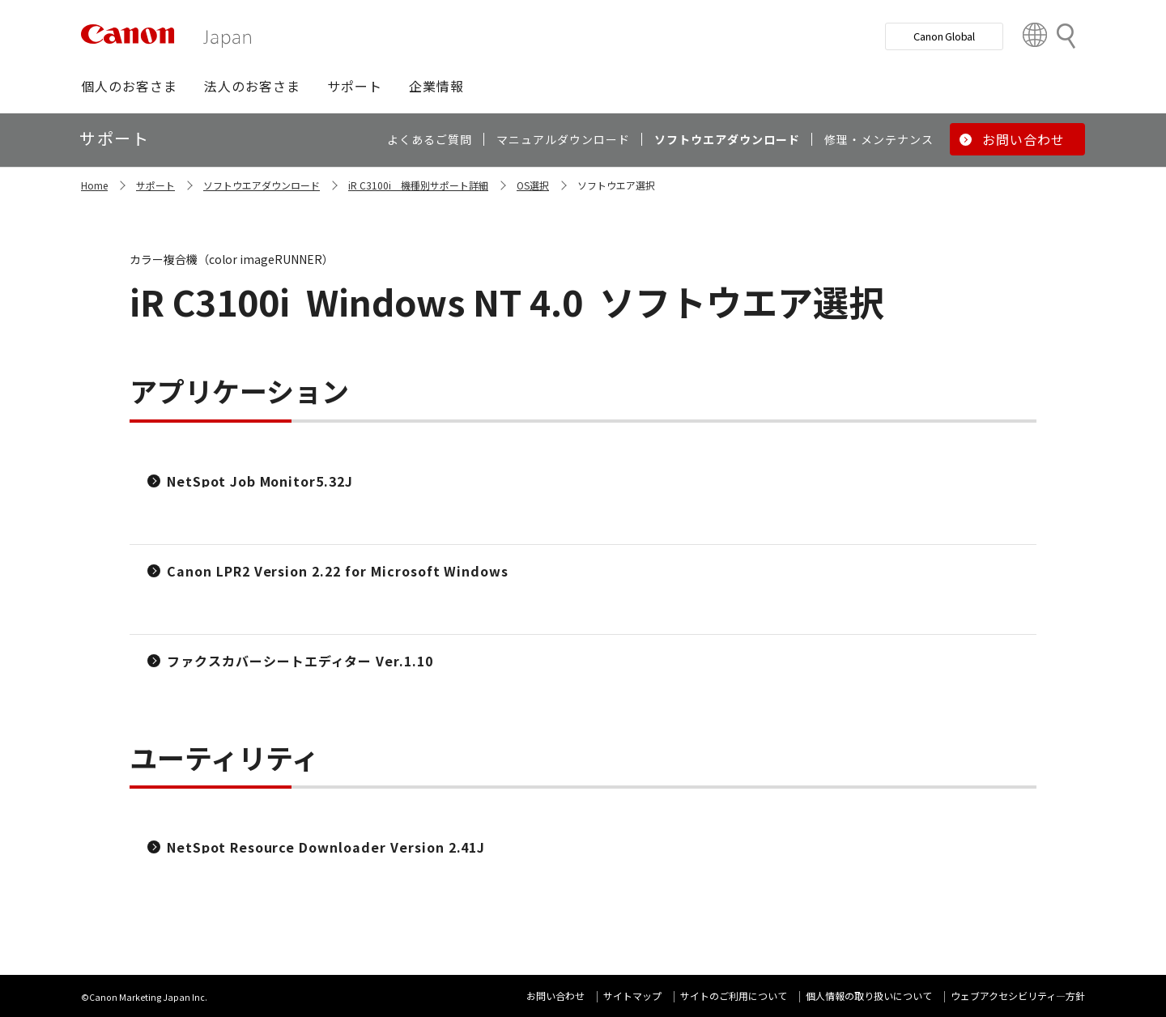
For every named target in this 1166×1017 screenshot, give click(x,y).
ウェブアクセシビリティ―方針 (1018, 995)
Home (94, 185)
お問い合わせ (555, 995)
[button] (129, 86)
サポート (155, 185)
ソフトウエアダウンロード (261, 185)
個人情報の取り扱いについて (869, 995)
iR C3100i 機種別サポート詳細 (418, 185)
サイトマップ (632, 995)
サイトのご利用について (733, 995)
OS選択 (533, 185)
